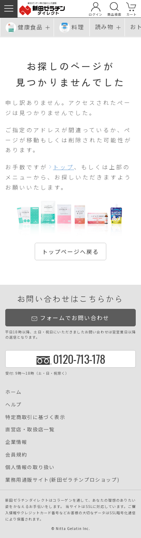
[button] (9, 8)
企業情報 (16, 441)
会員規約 (16, 454)
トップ (63, 167)
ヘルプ (13, 404)
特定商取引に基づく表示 (35, 416)
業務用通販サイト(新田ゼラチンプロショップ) (62, 479)
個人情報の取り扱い (29, 466)
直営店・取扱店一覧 (29, 429)
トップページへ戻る (70, 251)
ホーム (13, 391)
